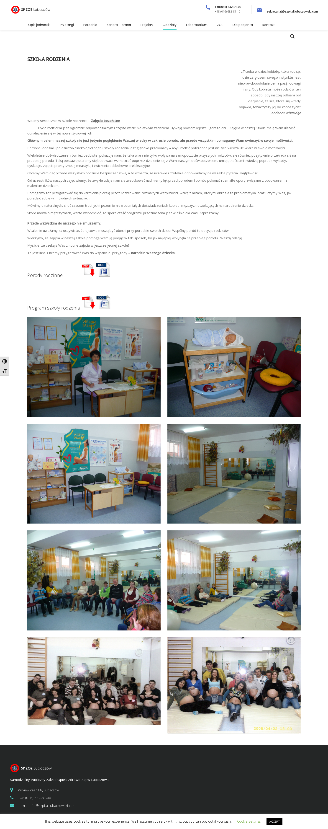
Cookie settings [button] (249, 821)
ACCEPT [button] (274, 821)
